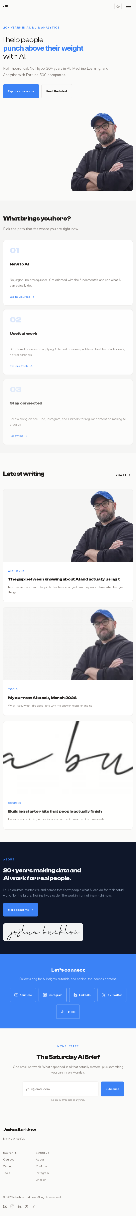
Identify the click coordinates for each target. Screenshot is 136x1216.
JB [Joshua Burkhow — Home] (5, 6)
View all (123, 477)
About (40, 1159)
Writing (8, 1166)
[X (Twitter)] (27, 1207)
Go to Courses (22, 300)
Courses (8, 1159)
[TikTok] (34, 1207)
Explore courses (21, 91)
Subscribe (112, 1090)
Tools (6, 1172)
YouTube (23, 997)
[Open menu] (128, 6)
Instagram (52, 997)
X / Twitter (112, 997)
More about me (20, 912)
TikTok (68, 1014)
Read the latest (56, 91)
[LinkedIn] (20, 1207)
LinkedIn (82, 997)
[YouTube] (5, 1207)
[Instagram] (12, 1207)
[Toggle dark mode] (118, 6)
